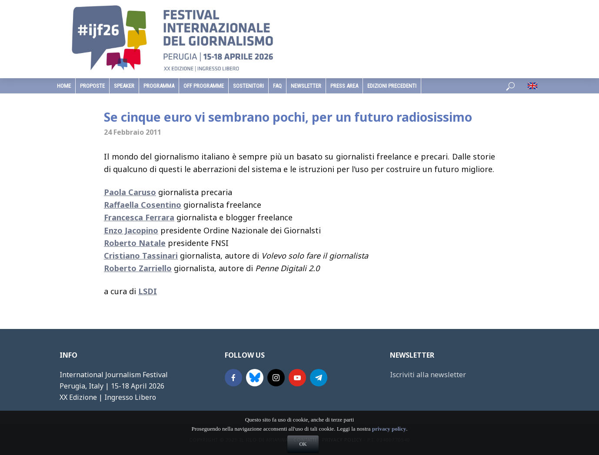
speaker (124, 86)
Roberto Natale (135, 243)
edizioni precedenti (391, 86)
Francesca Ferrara (139, 217)
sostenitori (248, 86)
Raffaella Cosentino (142, 204)
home (64, 86)
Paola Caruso (130, 192)
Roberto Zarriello (138, 268)
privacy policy (389, 445)
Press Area (344, 86)
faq (277, 86)
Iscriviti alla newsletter (428, 374)
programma (158, 86)
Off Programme (203, 86)
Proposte (92, 86)
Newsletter (306, 86)
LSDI (147, 291)
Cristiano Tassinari (141, 255)
